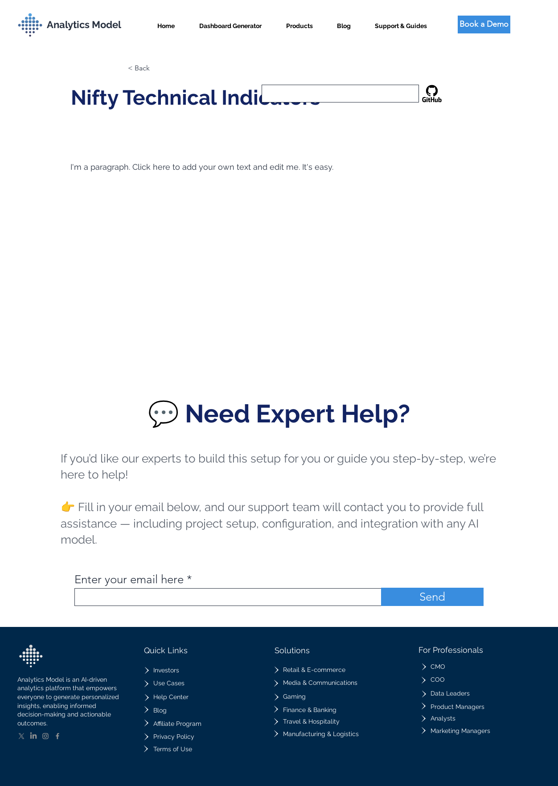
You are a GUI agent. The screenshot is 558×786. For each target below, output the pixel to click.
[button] (299, 22)
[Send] (432, 597)
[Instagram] (45, 736)
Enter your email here (129, 579)
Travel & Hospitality (311, 721)
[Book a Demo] (484, 24)
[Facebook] (57, 736)
